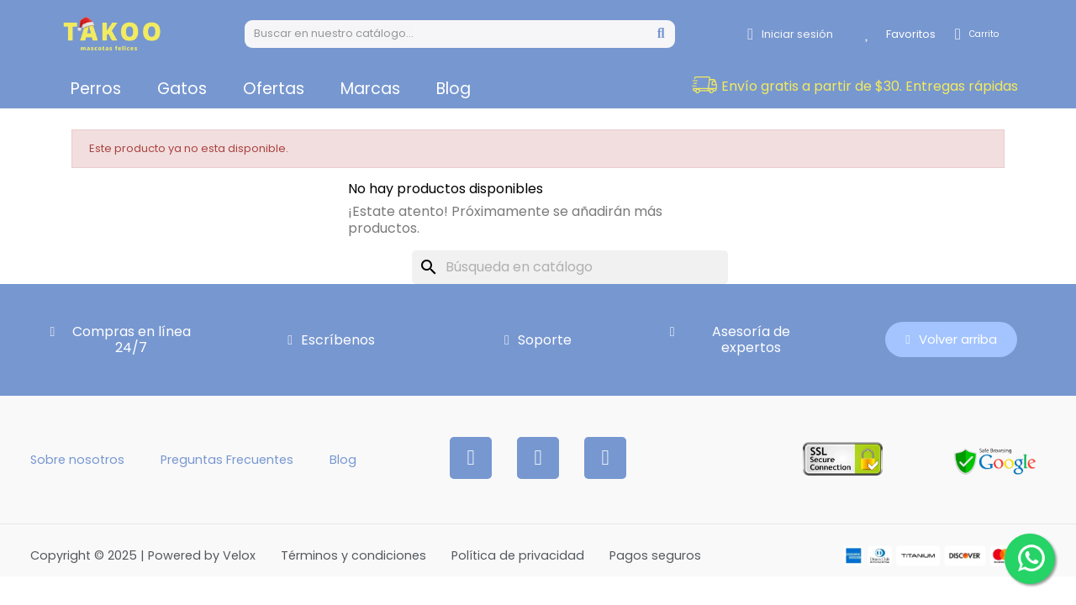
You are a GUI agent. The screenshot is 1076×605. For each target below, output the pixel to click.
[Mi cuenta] (790, 34)
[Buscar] (570, 267)
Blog (453, 88)
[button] (869, 86)
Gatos (182, 88)
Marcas (370, 88)
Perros (96, 88)
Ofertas (273, 88)
